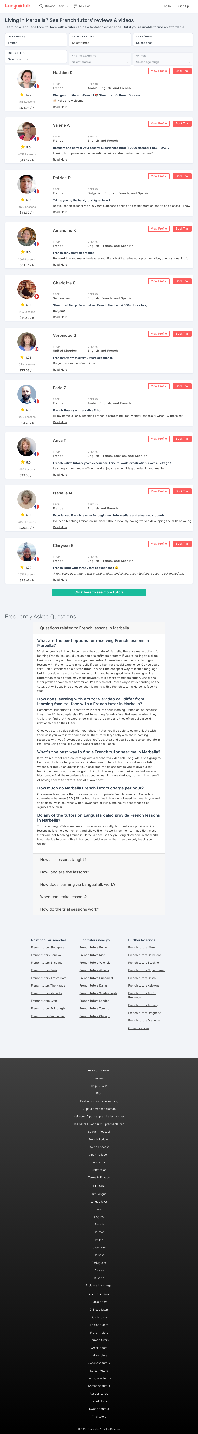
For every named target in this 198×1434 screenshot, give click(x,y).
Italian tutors (99, 1354)
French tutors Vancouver (48, 1015)
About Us (99, 1161)
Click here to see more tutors (99, 591)
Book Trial (182, 70)
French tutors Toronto (94, 1007)
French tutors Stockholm (145, 962)
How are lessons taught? (63, 858)
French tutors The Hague (48, 985)
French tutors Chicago (95, 1015)
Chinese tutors (99, 1309)
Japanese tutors (99, 1362)
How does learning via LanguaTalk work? (77, 883)
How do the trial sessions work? (69, 908)
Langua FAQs (99, 1200)
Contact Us (99, 1169)
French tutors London (94, 1000)
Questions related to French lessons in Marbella (84, 627)
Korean (99, 1269)
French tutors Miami (141, 946)
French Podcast (99, 1138)
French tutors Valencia (95, 962)
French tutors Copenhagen (146, 969)
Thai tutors (99, 1415)
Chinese (99, 1254)
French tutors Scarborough (98, 992)
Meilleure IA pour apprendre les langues (99, 1115)
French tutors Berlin (93, 946)
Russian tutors (99, 1392)
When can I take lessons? (63, 896)
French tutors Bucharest (96, 977)
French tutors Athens (94, 969)
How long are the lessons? (64, 871)
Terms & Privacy (99, 1176)
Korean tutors (99, 1370)
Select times (80, 41)
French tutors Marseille (46, 992)
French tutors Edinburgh (48, 1007)
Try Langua (99, 1193)
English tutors (99, 1324)
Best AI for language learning (99, 1100)
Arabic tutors (99, 1301)
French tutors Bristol (142, 977)
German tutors (99, 1339)
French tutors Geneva (46, 954)
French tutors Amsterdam (48, 977)
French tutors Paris (44, 969)
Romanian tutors (99, 1385)
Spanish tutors (99, 1400)
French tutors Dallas (93, 985)
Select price (144, 41)
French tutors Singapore (47, 946)
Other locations (138, 1027)
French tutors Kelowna (143, 985)
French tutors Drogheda (144, 1012)
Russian (99, 1277)
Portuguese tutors (99, 1377)
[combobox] (36, 41)
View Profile (159, 70)
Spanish (99, 1208)
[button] (60, 106)
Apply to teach (99, 1154)
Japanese (99, 1246)
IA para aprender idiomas (99, 1108)
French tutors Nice (92, 954)
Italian (99, 1239)
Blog (99, 1092)
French (99, 1223)
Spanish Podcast (99, 1131)
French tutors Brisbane (46, 962)
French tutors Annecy (143, 1004)
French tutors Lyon (44, 1000)
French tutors (99, 1332)
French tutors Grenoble (144, 1019)
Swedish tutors (99, 1408)
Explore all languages (99, 1284)
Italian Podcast (99, 1146)
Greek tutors (99, 1347)
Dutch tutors (99, 1316)
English (99, 1216)
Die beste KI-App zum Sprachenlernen (99, 1123)
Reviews (99, 1077)
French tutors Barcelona (145, 954)
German (99, 1231)
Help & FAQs (99, 1085)
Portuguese (99, 1262)
